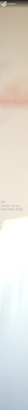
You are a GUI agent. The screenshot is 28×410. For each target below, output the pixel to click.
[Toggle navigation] (26, 3)
